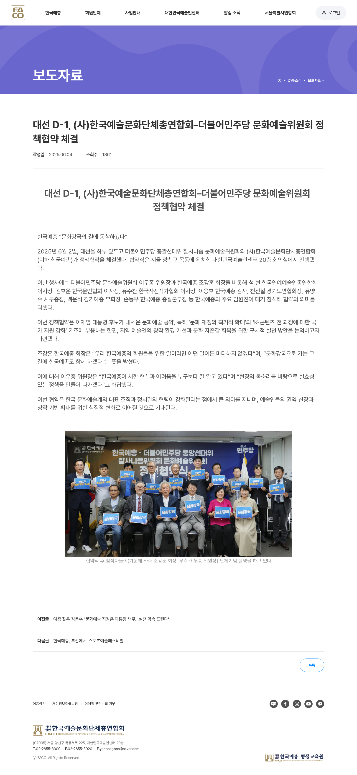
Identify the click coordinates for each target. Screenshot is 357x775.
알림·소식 (232, 12)
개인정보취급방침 (65, 704)
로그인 (334, 13)
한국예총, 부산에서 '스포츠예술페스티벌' (88, 640)
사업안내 (132, 12)
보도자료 (314, 80)
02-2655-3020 (80, 749)
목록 (312, 665)
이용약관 (39, 704)
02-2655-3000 (48, 749)
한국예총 (53, 12)
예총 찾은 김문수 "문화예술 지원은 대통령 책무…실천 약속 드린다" (111, 619)
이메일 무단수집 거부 (100, 704)
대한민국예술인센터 (182, 12)
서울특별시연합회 (280, 12)
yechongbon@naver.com (119, 749)
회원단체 (93, 12)
